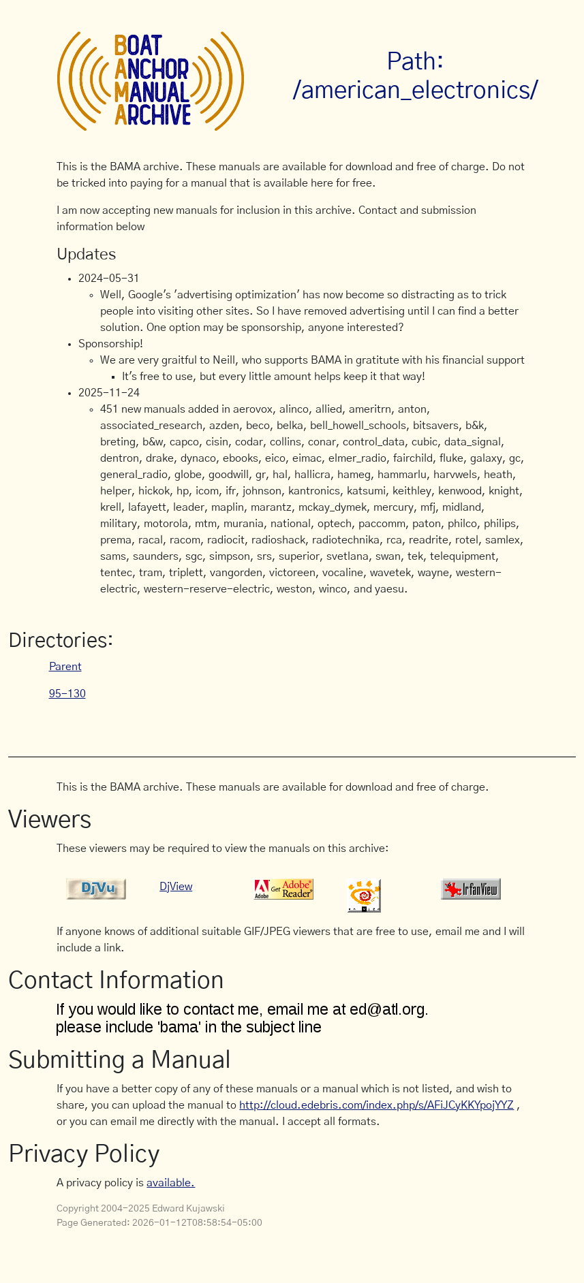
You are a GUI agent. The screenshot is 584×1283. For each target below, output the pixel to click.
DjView (175, 886)
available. (171, 1182)
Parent (65, 666)
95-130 (67, 693)
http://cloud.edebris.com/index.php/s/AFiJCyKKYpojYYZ (376, 1105)
